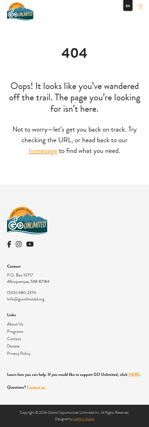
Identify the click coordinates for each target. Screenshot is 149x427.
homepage (43, 151)
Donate (13, 346)
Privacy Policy (18, 353)
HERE (134, 374)
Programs (15, 331)
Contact (14, 339)
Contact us (36, 387)
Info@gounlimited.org (25, 299)
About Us (15, 324)
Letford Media (84, 419)
